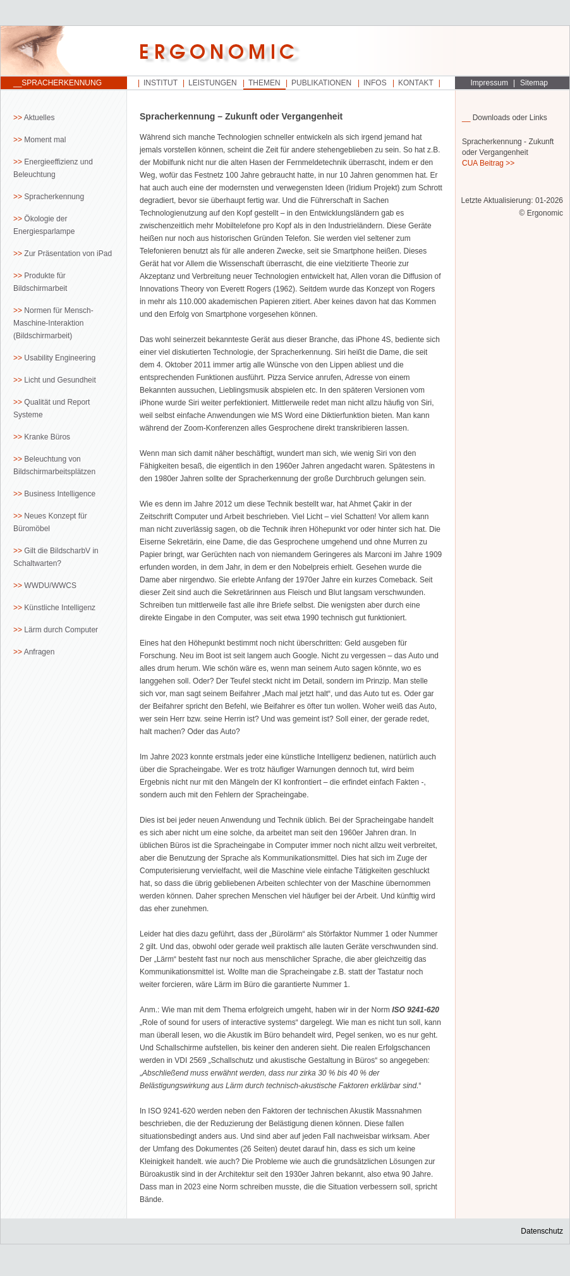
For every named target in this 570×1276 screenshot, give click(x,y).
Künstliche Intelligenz (59, 607)
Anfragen (39, 651)
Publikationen (321, 82)
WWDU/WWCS (50, 585)
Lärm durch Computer (61, 629)
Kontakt (416, 82)
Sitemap (534, 82)
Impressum (489, 82)
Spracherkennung (54, 196)
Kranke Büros (47, 436)
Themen (264, 82)
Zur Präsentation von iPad (68, 253)
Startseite (64, 51)
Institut (160, 82)
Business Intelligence (59, 493)
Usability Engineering (59, 357)
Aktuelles (39, 117)
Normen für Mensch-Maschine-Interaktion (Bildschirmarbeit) (53, 323)
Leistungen (212, 82)
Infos (375, 82)
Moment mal (45, 139)
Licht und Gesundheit (59, 380)
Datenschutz (542, 1231)
